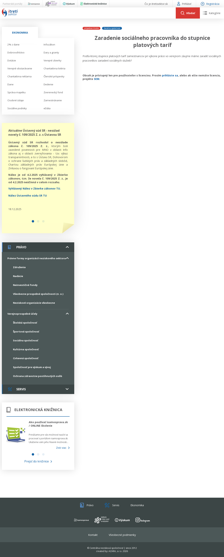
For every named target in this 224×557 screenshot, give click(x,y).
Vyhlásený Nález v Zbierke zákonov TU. (34, 188)
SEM (96, 79)
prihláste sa (170, 75)
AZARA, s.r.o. (115, 551)
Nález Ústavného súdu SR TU (27, 195)
